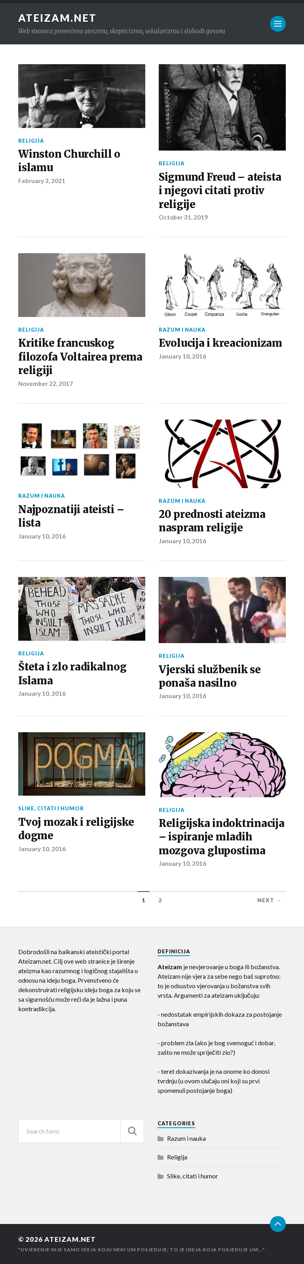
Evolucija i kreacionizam (220, 343)
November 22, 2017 (45, 383)
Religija (31, 140)
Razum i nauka (182, 330)
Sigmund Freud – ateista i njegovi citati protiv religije (220, 191)
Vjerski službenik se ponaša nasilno (210, 676)
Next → (269, 900)
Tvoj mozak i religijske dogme (76, 829)
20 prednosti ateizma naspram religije (212, 521)
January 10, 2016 (182, 356)
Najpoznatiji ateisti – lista (71, 516)
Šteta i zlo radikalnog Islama (72, 674)
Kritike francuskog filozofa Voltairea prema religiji (80, 357)
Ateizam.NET (57, 18)
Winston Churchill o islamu (69, 161)
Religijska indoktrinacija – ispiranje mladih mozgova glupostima (222, 837)
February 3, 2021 (41, 180)
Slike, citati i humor (51, 808)
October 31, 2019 (183, 217)
